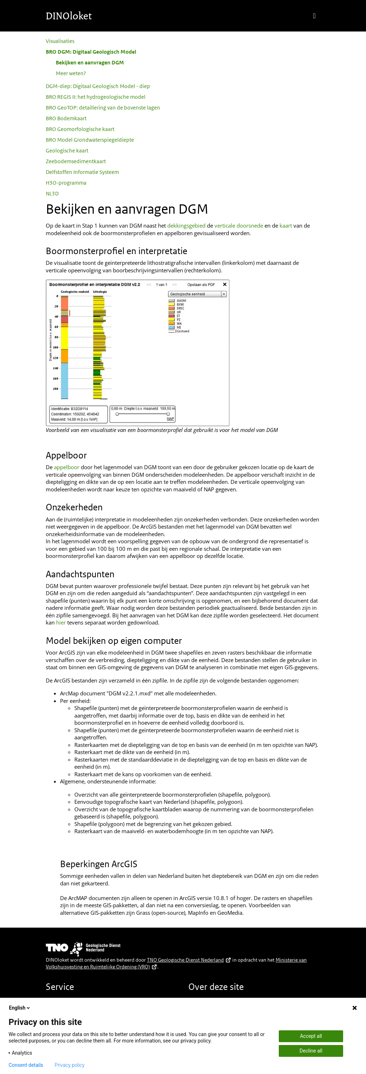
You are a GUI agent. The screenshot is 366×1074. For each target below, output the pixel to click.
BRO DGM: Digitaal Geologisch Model (91, 51)
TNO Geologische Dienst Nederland (189, 960)
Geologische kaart (67, 150)
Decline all (311, 1051)
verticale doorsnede (238, 225)
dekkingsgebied (186, 225)
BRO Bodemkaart (66, 118)
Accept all (311, 1036)
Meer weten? (71, 73)
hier (61, 622)
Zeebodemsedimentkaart (76, 161)
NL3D (52, 193)
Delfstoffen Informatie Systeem (82, 172)
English (20, 1008)
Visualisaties (60, 41)
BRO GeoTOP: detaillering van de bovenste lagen (103, 107)
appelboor (66, 467)
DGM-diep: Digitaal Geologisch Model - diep (98, 86)
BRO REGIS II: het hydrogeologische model (95, 96)
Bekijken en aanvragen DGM (90, 62)
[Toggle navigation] (314, 15)
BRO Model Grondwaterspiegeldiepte (90, 139)
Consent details (26, 1065)
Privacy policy (70, 1065)
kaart (286, 225)
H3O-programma (66, 182)
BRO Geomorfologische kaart (80, 129)
